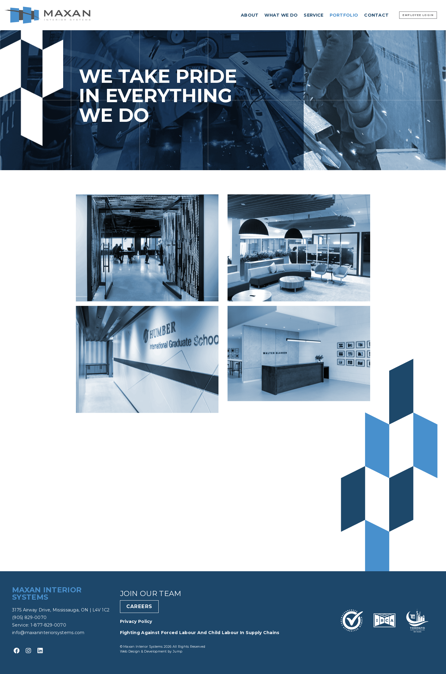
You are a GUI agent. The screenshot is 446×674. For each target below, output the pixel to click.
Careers (139, 606)
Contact (376, 15)
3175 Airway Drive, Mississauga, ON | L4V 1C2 (60, 610)
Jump (177, 651)
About (250, 15)
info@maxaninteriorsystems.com (48, 632)
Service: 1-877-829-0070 (39, 625)
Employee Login (418, 15)
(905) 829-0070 (29, 617)
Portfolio (344, 15)
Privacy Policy (136, 621)
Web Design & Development (144, 651)
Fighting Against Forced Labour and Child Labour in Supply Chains (200, 632)
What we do (281, 15)
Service (313, 15)
